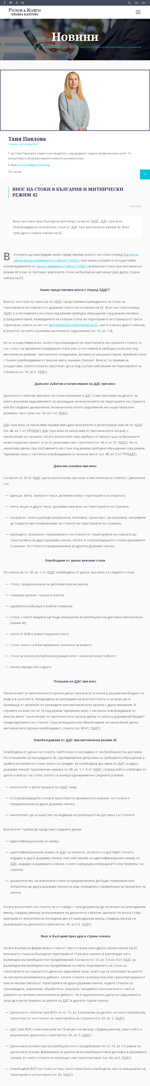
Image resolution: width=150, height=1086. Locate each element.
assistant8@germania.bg (33, 165)
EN (143, 2)
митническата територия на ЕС (73, 325)
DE (136, 2)
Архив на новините (55, 47)
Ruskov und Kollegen (22, 47)
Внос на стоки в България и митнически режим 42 (107, 47)
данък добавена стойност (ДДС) (61, 266)
